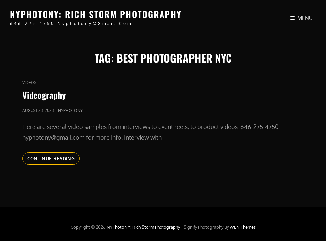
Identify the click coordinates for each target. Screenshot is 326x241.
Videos (29, 82)
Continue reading (53, 158)
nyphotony (70, 110)
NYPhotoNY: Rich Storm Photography (96, 14)
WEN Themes (243, 227)
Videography (44, 95)
